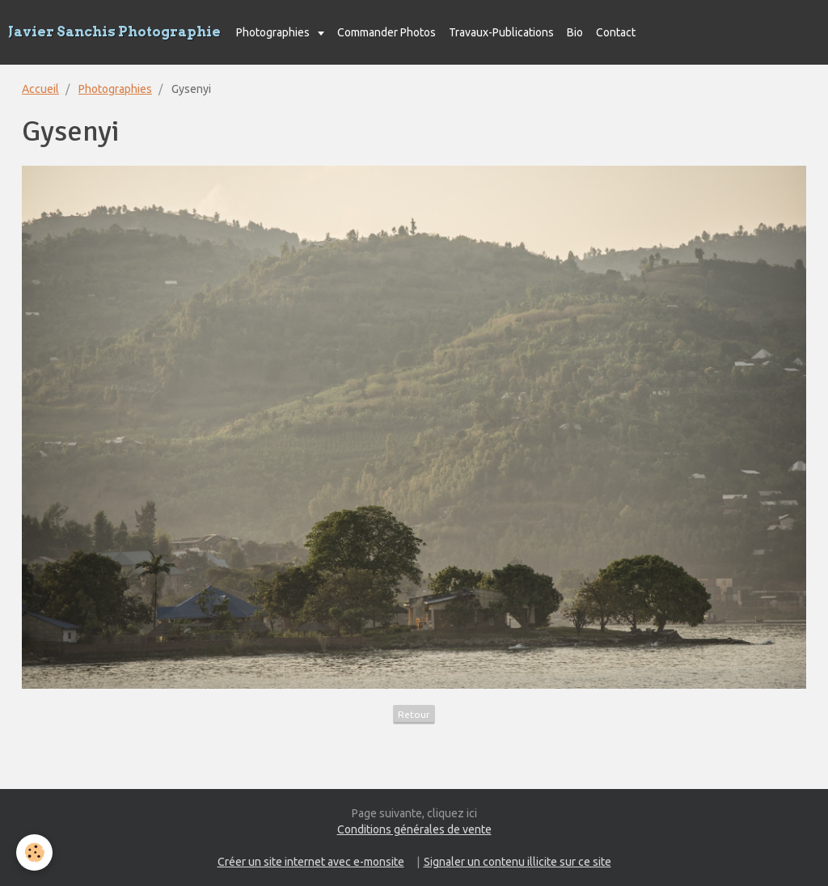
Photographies (274, 32)
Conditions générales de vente (414, 829)
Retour (414, 714)
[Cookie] (34, 852)
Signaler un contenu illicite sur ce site (517, 861)
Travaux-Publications (501, 32)
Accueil (40, 88)
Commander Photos (386, 32)
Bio (575, 32)
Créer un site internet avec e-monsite (311, 861)
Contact (616, 32)
